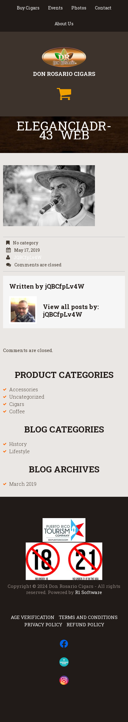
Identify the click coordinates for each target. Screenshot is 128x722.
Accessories (23, 389)
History (18, 444)
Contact (103, 8)
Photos (78, 8)
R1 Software (88, 592)
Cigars (16, 404)
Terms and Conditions (88, 617)
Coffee (17, 411)
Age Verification (33, 617)
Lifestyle (19, 451)
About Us (64, 24)
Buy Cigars (28, 8)
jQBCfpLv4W (27, 257)
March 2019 (22, 484)
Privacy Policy (43, 624)
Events (55, 8)
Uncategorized (26, 396)
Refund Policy (85, 624)
